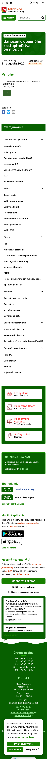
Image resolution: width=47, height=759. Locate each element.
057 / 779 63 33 (23, 698)
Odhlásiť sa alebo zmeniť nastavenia (23, 583)
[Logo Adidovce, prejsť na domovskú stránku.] (23, 10)
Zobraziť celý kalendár (13, 495)
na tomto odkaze (25, 737)
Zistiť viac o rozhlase (23, 577)
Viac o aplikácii (9, 538)
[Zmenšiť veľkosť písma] (33, 2)
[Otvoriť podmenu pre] (42, 130)
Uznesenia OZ (35, 54)
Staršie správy (11, 626)
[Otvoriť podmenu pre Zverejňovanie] (42, 124)
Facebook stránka (24, 706)
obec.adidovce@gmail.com (23, 703)
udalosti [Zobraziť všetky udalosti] (24, 459)
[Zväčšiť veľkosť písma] (37, 2)
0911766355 (23, 700)
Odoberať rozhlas (23, 571)
